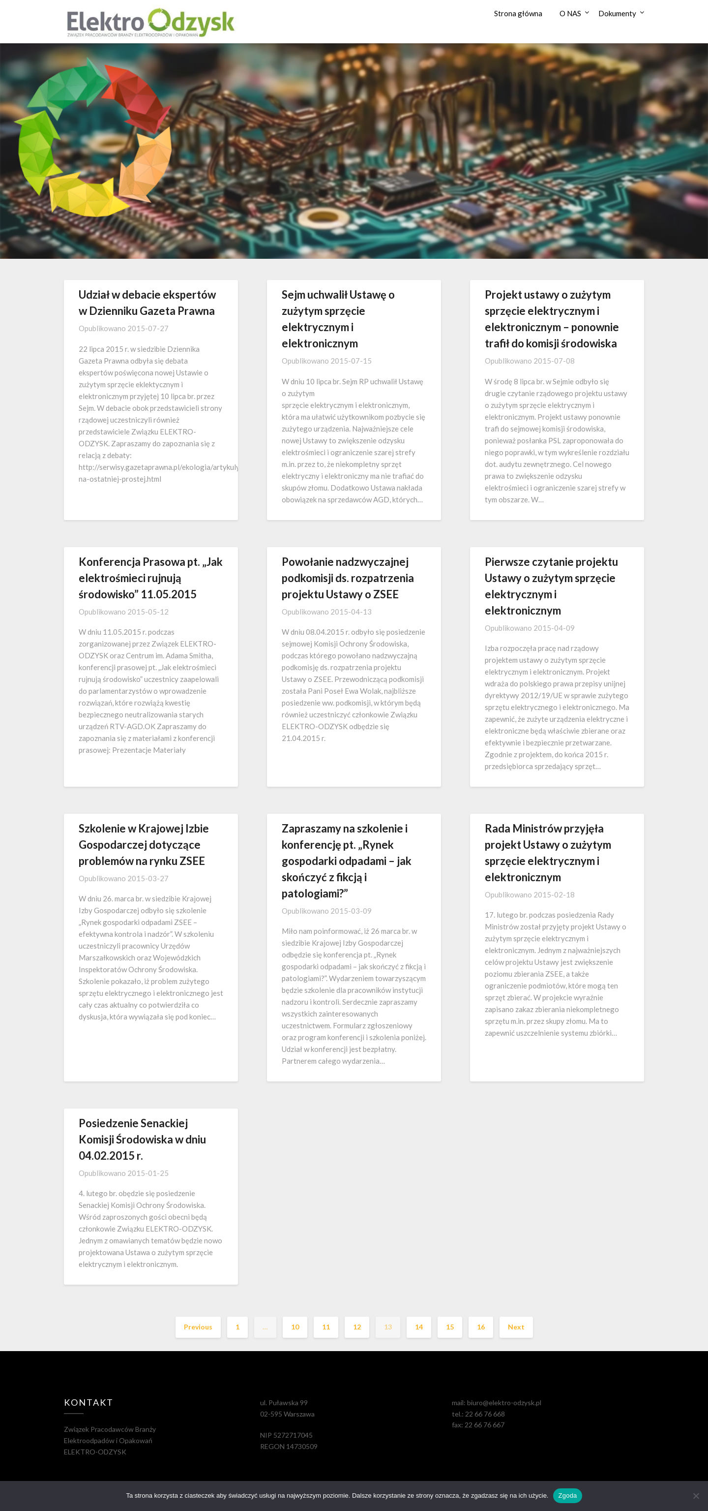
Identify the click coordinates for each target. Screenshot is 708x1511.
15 (450, 1327)
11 (326, 1327)
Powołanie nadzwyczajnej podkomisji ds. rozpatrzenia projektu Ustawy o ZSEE (348, 578)
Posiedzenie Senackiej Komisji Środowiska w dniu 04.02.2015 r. (142, 1139)
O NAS (570, 13)
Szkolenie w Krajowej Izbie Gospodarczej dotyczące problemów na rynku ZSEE (144, 844)
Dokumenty (617, 13)
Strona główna (518, 13)
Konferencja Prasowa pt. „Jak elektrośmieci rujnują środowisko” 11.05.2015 (151, 578)
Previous (198, 1327)
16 (481, 1327)
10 (295, 1327)
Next (516, 1327)
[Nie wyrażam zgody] (696, 1496)
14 (419, 1327)
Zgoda (567, 1495)
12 (357, 1327)
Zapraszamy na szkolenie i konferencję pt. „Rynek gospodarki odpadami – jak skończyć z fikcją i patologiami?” (347, 861)
